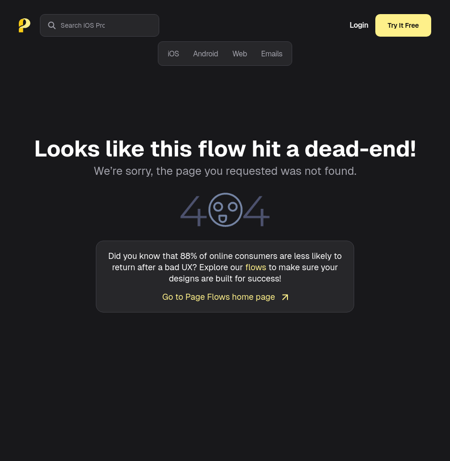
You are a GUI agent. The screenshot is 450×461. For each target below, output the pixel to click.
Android (205, 54)
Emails (272, 54)
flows (255, 267)
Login (358, 25)
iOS (173, 54)
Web (239, 54)
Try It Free (403, 25)
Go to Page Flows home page (224, 296)
